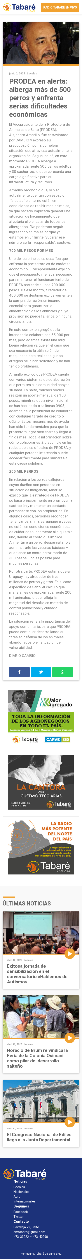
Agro (17, 1197)
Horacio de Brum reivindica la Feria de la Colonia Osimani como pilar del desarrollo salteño (37, 1058)
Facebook (21, 1212)
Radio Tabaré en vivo (60, 7)
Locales (32, 73)
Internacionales (25, 1201)
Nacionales (22, 1192)
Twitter (19, 1217)
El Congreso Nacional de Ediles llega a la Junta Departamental (39, 1137)
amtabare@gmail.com (29, 1232)
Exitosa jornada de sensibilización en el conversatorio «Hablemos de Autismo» (37, 974)
